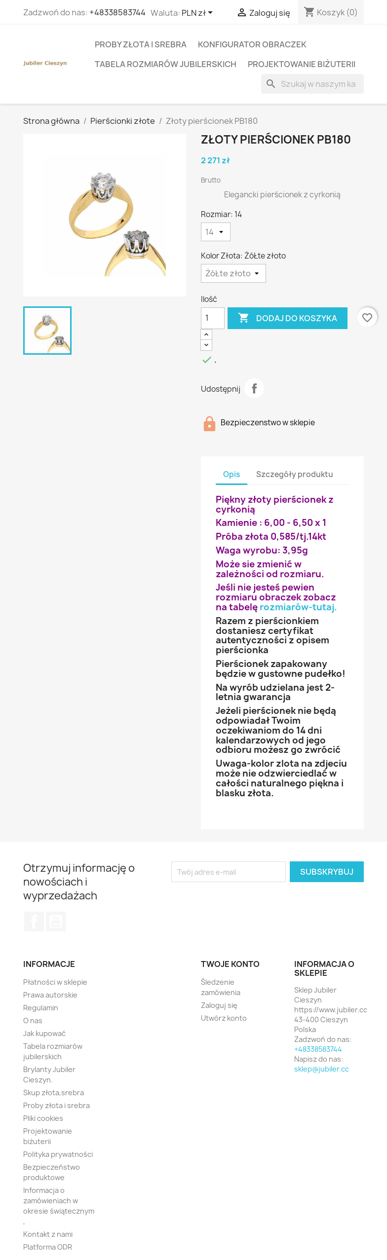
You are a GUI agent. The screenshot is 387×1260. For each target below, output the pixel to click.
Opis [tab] (231, 474)
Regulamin (40, 1007)
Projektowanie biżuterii (301, 64)
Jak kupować (44, 1033)
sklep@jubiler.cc (321, 1069)
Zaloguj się (219, 1005)
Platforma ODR (47, 1247)
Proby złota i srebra (141, 44)
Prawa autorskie (50, 995)
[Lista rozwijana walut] (199, 13)
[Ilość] (213, 318)
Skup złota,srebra (53, 1092)
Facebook (34, 921)
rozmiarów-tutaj (297, 607)
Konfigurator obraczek (252, 44)
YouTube (56, 921)
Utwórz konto (224, 1018)
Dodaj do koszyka (287, 318)
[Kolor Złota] (233, 273)
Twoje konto (230, 964)
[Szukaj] (312, 84)
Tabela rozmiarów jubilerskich (165, 64)
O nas (32, 1020)
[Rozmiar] (216, 231)
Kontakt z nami (48, 1234)
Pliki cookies (43, 1118)
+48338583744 (117, 12)
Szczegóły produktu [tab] (294, 474)
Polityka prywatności (58, 1154)
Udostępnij (254, 388)
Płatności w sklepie (55, 982)
